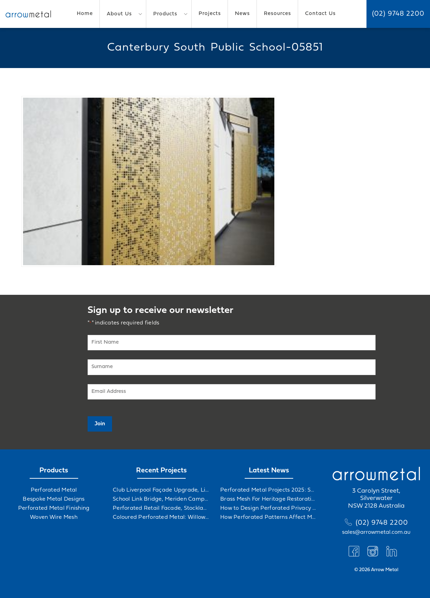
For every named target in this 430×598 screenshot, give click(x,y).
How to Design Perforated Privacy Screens (268, 508)
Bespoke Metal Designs (53, 499)
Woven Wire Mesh (53, 517)
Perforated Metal (54, 490)
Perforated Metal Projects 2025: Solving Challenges (268, 490)
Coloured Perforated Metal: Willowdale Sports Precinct (161, 517)
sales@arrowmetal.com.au (376, 532)
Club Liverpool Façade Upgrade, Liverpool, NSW (161, 490)
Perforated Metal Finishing (54, 508)
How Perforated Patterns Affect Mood (268, 517)
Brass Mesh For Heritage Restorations (268, 499)
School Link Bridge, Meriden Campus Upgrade (161, 499)
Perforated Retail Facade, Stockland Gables (161, 508)
